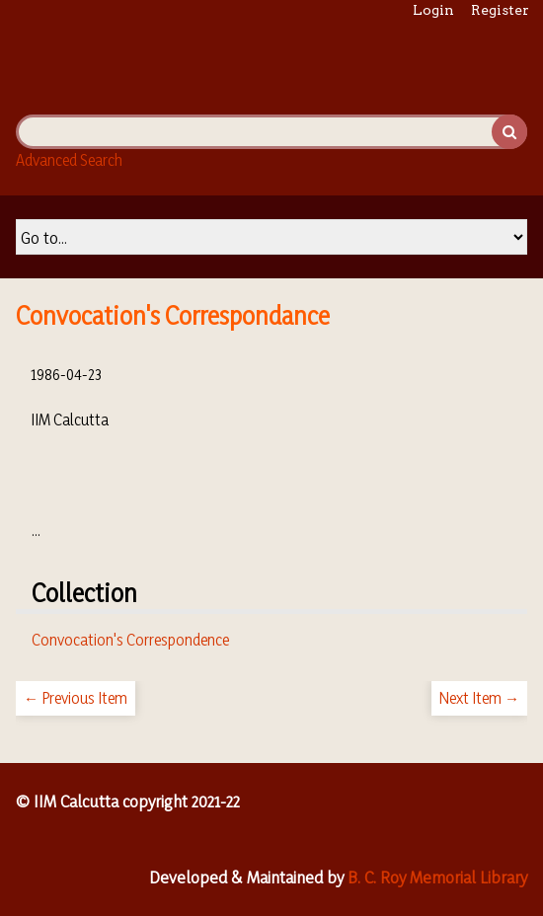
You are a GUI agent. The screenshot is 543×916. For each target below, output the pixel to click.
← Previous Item (75, 698)
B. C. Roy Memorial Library (437, 877)
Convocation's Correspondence (130, 639)
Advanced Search (69, 160)
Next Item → (479, 698)
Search (509, 131)
